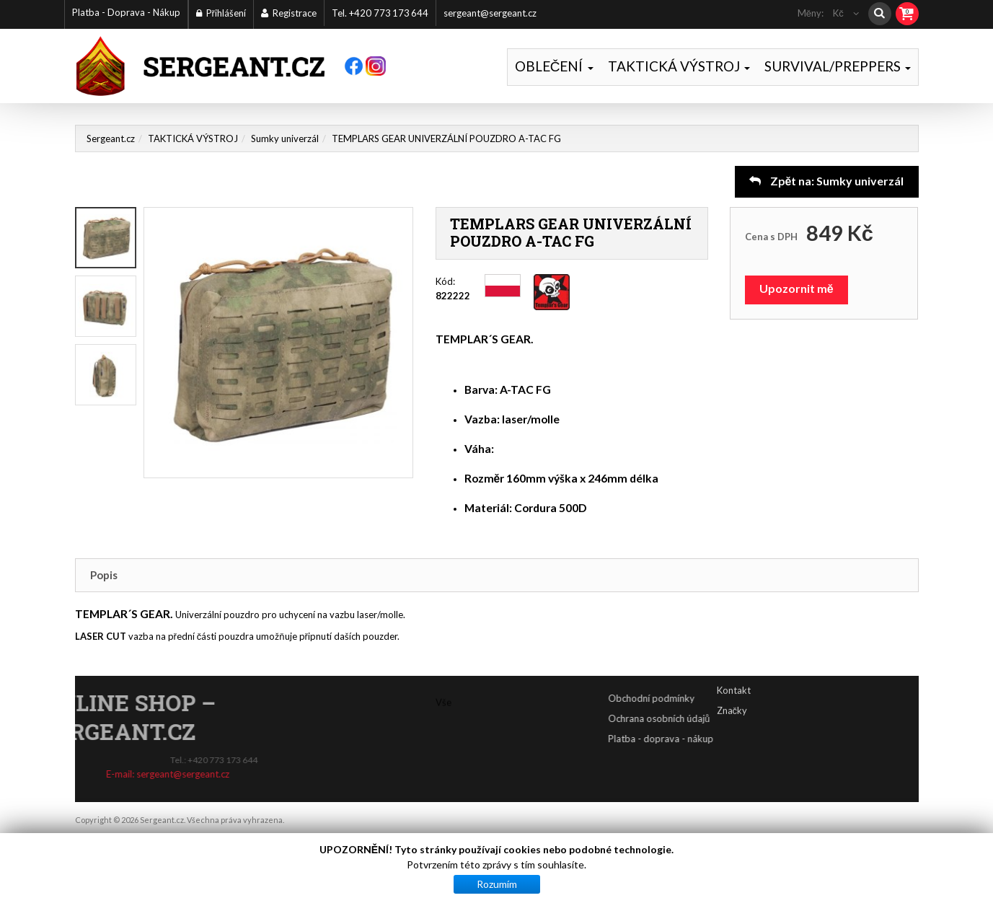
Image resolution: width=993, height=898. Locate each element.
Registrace (289, 13)
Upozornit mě (796, 288)
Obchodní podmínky (703, 698)
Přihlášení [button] (221, 13)
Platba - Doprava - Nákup (126, 12)
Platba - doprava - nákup (712, 738)
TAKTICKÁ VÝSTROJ (679, 66)
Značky (732, 696)
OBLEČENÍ (554, 66)
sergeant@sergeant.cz (490, 13)
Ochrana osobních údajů (711, 718)
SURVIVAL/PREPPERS (837, 66)
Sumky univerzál (285, 138)
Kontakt (734, 676)
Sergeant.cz (111, 138)
